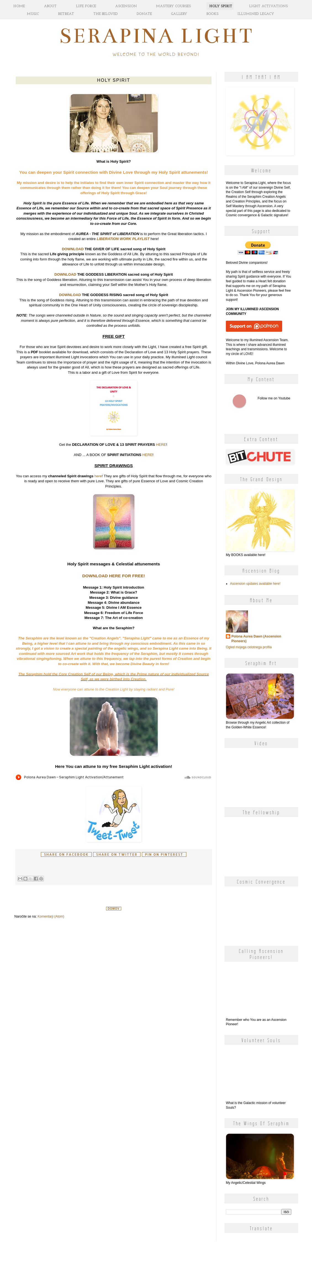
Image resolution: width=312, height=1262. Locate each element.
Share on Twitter (117, 854)
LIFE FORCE (86, 6)
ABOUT (50, 6)
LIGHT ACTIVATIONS (268, 6)
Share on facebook (66, 854)
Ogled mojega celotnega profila (249, 647)
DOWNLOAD (73, 249)
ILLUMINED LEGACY (255, 14)
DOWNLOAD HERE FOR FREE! (113, 575)
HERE (161, 444)
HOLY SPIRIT (220, 6)
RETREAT (66, 14)
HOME (19, 6)
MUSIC (33, 14)
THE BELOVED (105, 14)
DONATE (144, 14)
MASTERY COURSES (173, 6)
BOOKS (212, 14)
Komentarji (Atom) (51, 916)
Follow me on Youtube (239, 401)
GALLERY (179, 14)
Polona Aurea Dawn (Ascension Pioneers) (256, 638)
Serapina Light (156, 35)
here (98, 476)
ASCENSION (126, 6)
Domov (114, 908)
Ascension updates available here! (255, 584)
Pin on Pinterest (164, 854)
